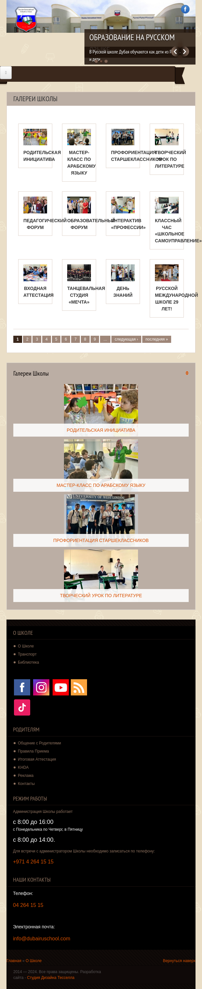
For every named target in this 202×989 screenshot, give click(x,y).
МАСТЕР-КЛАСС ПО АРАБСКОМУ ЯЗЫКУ (101, 485)
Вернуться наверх (179, 961)
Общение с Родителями (39, 743)
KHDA (23, 767)
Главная (13, 961)
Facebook (185, 9)
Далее (184, 51)
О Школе (34, 961)
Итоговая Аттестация (37, 759)
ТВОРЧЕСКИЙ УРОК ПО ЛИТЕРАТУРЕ (170, 159)
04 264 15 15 (28, 905)
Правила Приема (33, 751)
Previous (175, 51)
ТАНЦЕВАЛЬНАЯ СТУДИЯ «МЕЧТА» (86, 295)
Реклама (25, 775)
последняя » (156, 339)
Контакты (26, 783)
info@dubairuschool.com (41, 938)
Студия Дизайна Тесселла (50, 977)
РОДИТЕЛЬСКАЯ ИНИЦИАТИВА (101, 430)
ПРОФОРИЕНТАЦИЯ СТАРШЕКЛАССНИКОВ (101, 540)
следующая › (126, 339)
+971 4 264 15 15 (33, 861)
